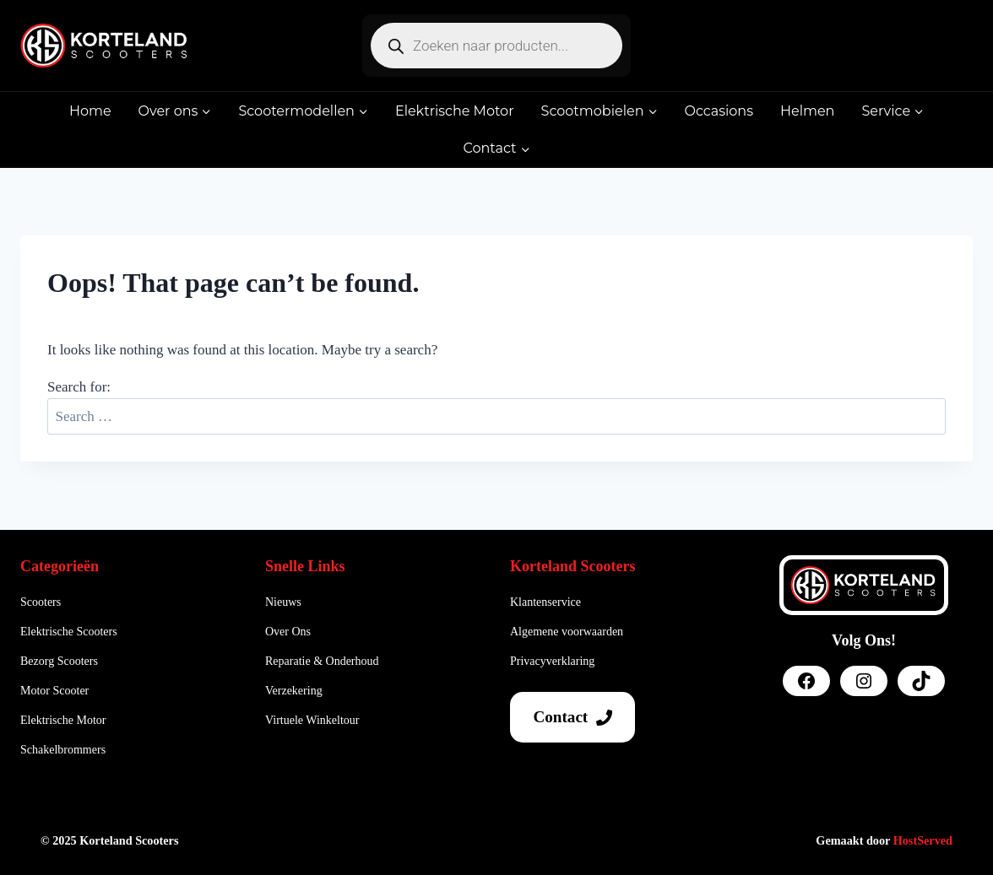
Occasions (718, 111)
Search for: (79, 387)
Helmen (807, 111)
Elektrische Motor (454, 111)
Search (930, 405)
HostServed (922, 840)
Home (90, 111)
